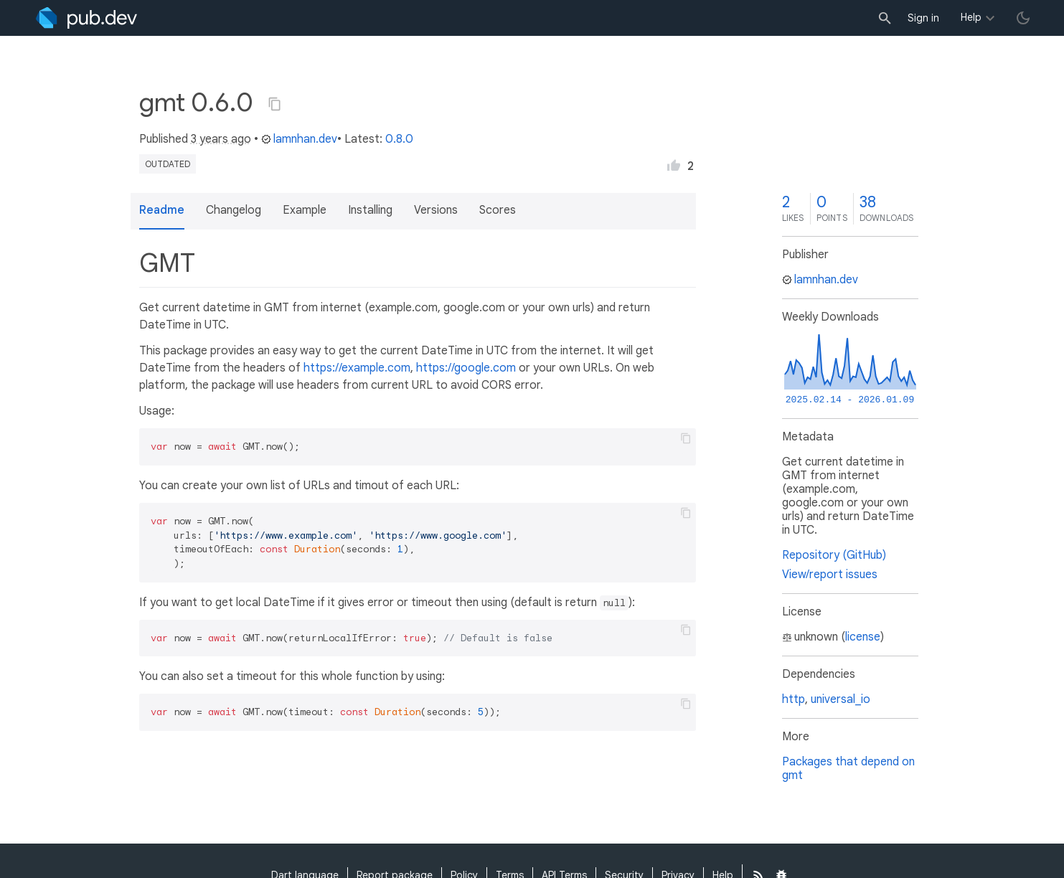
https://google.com (466, 368)
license (862, 637)
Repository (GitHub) (834, 555)
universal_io (840, 699)
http (793, 699)
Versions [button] (436, 210)
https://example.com (356, 368)
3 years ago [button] (221, 139)
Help (971, 17)
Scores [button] (497, 210)
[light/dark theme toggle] (1023, 18)
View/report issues (829, 574)
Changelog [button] (233, 210)
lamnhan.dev (299, 139)
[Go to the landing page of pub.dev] (86, 18)
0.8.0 (399, 139)
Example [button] (304, 210)
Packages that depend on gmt (848, 769)
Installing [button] (370, 210)
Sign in (923, 17)
